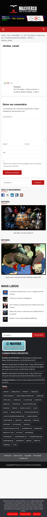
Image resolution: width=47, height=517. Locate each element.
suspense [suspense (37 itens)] (20, 440)
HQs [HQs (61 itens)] (5, 412)
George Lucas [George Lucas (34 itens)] (25, 408)
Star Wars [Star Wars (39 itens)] (7, 436)
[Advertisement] (23, 491)
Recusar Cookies (25, 514)
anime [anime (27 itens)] (25, 391)
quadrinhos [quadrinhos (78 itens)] (27, 428)
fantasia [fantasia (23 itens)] (16, 404)
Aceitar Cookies (12, 514)
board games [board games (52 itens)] (8, 395)
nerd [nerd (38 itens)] (36, 420)
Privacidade (37, 455)
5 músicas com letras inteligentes (20, 298)
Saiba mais (36, 514)
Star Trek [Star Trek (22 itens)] (29, 432)
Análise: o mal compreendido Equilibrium (23, 318)
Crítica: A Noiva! (22, 380)
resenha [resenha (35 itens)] (38, 428)
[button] (3, 29)
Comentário (8, 117)
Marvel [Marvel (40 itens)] (27, 420)
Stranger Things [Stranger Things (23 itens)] (36, 436)
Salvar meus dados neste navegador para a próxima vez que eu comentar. (22, 165)
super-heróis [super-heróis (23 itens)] (8, 440)
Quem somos (17, 455)
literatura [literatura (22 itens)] (7, 420)
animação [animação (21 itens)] (15, 391)
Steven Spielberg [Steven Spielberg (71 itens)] (20, 436)
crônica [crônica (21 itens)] (17, 400)
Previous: (29, 89)
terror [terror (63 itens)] (6, 444)
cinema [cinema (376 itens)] (39, 395)
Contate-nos (23, 458)
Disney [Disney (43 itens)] (38, 400)
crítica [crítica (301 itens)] (7, 400)
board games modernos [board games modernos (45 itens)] (25, 395)
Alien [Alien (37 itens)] (6, 391)
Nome (5, 144)
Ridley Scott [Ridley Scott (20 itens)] (8, 432)
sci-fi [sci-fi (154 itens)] (19, 432)
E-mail (27, 144)
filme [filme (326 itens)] (6, 408)
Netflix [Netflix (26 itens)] (6, 424)
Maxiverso (8, 455)
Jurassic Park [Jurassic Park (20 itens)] (32, 416)
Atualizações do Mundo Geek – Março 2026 (23, 364)
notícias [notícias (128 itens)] (17, 424)
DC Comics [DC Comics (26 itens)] (28, 400)
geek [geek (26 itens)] (14, 408)
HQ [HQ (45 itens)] (35, 408)
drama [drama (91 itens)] (6, 404)
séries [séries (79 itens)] (37, 440)
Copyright (27, 455)
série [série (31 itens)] (28, 440)
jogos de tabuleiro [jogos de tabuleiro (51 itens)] (31, 412)
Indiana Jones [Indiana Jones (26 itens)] (16, 412)
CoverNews (27, 465)
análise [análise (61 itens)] (34, 391)
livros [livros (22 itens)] (18, 420)
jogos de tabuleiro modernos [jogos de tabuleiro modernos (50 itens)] (13, 416)
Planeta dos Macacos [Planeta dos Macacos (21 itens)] (11, 428)
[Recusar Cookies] (45, 508)
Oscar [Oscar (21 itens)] (27, 424)
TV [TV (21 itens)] (15, 444)
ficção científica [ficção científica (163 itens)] (29, 404)
